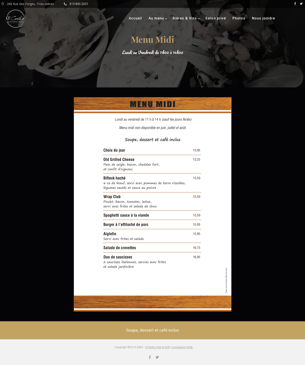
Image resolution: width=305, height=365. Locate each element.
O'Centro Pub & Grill (157, 347)
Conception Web (182, 347)
